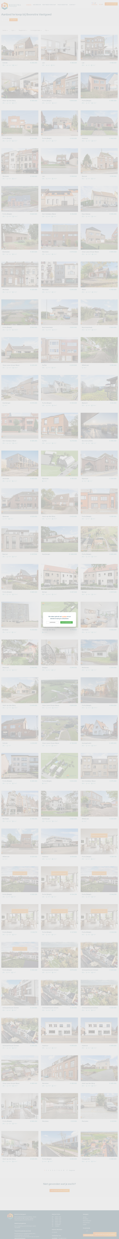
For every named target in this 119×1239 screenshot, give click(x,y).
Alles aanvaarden (66, 622)
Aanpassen (52, 622)
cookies (64, 616)
